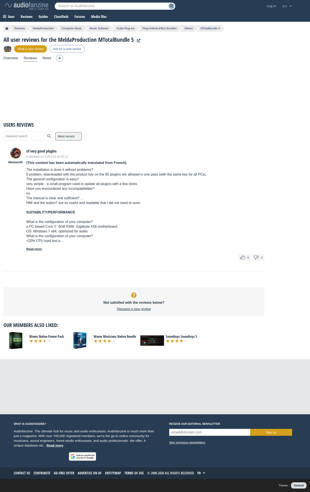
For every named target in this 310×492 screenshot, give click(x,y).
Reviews (27, 16)
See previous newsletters (187, 442)
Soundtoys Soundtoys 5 (181, 336)
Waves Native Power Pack (46, 336)
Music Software (99, 28)
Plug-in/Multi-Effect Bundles (159, 28)
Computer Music (72, 28)
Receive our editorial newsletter (194, 423)
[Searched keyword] (115, 6)
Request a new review (134, 309)
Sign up (271, 432)
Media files (99, 16)
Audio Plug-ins (125, 28)
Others (188, 28)
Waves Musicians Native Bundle (115, 336)
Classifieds (61, 16)
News (47, 58)
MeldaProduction (43, 28)
